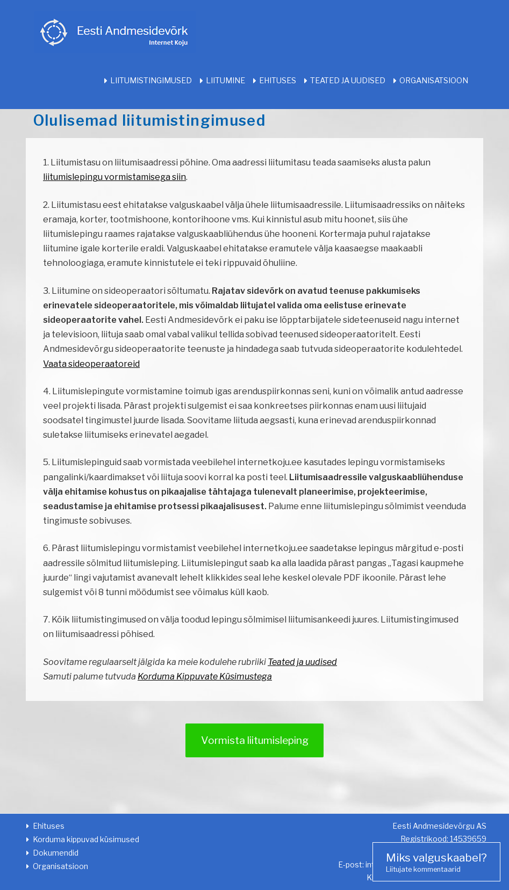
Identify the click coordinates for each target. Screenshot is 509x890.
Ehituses (277, 80)
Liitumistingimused (151, 80)
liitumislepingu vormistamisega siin (114, 177)
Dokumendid (55, 852)
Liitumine (225, 80)
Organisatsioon (433, 80)
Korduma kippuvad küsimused (86, 839)
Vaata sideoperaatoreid (91, 364)
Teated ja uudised (347, 80)
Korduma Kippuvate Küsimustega (205, 676)
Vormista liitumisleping (255, 740)
